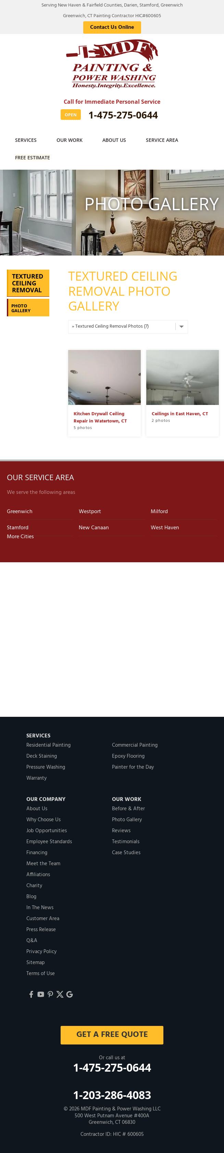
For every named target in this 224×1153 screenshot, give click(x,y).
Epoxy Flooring (128, 755)
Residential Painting (48, 745)
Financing (36, 852)
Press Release (41, 929)
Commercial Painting (135, 745)
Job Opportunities (46, 830)
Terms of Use (40, 973)
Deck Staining (41, 755)
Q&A (31, 940)
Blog (31, 896)
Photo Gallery (20, 307)
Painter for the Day (133, 766)
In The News (39, 907)
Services (26, 140)
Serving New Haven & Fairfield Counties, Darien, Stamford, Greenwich (112, 5)
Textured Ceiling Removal (27, 283)
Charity (34, 885)
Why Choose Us (43, 819)
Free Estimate (32, 157)
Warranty (36, 777)
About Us (116, 140)
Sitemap (35, 962)
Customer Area (42, 918)
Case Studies (126, 852)
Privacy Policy (41, 951)
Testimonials (125, 841)
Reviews (121, 830)
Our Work (71, 140)
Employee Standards (49, 841)
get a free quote (112, 1034)
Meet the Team (43, 863)
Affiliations (38, 874)
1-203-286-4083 (112, 1094)
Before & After (128, 808)
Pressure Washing (45, 766)
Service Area (164, 140)
